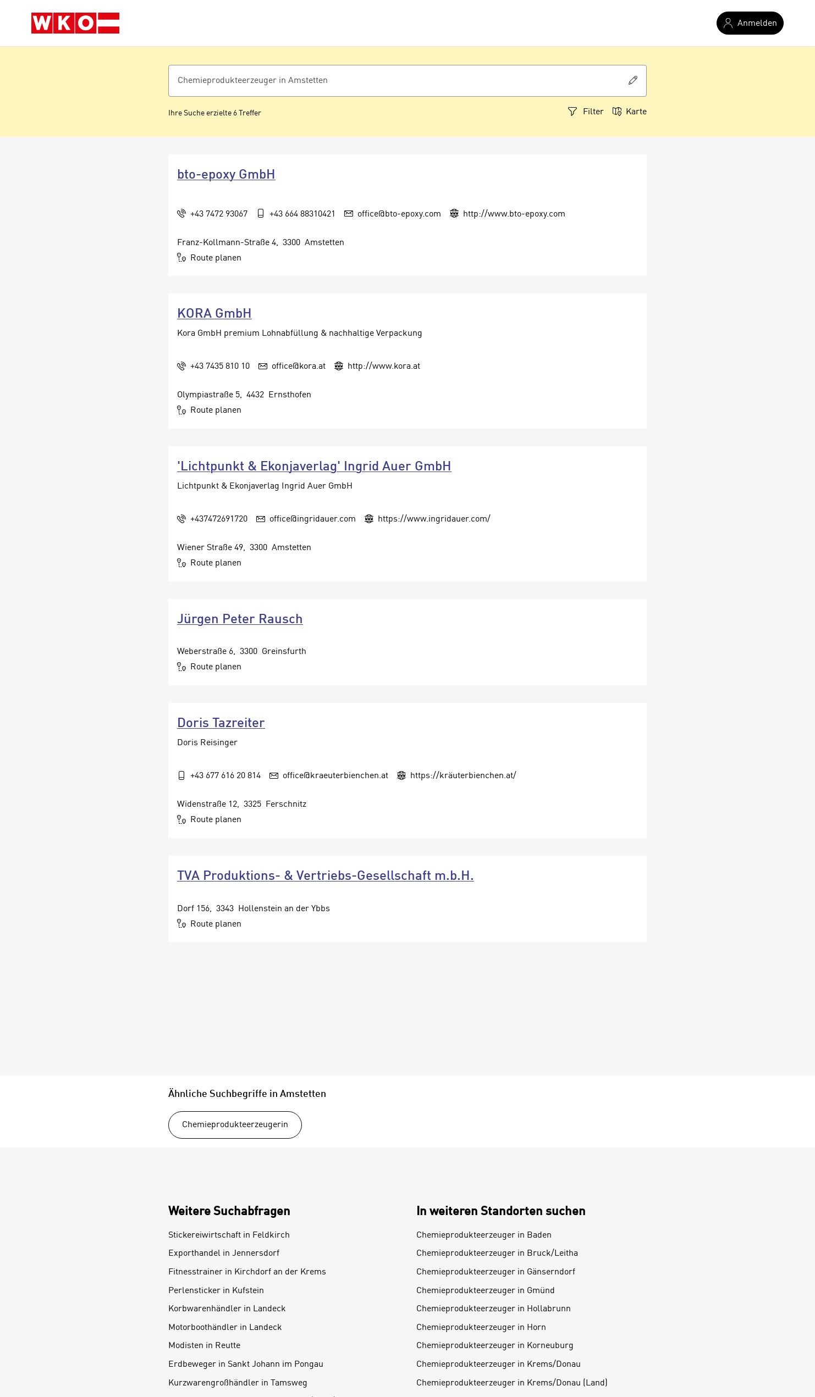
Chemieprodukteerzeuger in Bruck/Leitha (497, 1253)
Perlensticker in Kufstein (216, 1291)
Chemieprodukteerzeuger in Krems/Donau (498, 1364)
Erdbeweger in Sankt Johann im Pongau (245, 1364)
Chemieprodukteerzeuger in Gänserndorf (495, 1272)
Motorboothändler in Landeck (225, 1327)
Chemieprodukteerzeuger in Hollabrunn (493, 1309)
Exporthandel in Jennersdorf (223, 1253)
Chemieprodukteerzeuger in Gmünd (485, 1291)
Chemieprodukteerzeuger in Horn (481, 1327)
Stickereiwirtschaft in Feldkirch (229, 1235)
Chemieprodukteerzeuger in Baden (484, 1235)
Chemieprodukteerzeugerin (235, 1125)
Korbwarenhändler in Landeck (227, 1309)
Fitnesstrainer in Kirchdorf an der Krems (247, 1272)
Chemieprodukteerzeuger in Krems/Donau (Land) (512, 1383)
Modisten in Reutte (204, 1345)
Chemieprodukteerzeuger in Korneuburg (495, 1345)
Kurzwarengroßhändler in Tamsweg (237, 1383)
